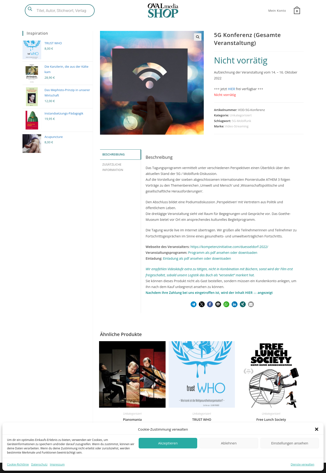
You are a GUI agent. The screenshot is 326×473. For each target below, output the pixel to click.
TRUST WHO (201, 419)
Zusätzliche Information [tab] (112, 166)
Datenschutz (39, 464)
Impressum (57, 464)
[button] (316, 429)
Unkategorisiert (241, 115)
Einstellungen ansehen (289, 443)
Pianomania (132, 419)
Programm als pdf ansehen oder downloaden (222, 252)
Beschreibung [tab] (113, 154)
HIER (231, 89)
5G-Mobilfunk (241, 121)
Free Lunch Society (271, 419)
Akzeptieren (168, 443)
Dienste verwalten (302, 464)
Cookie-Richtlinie (18, 464)
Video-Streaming (236, 126)
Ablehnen (229, 443)
